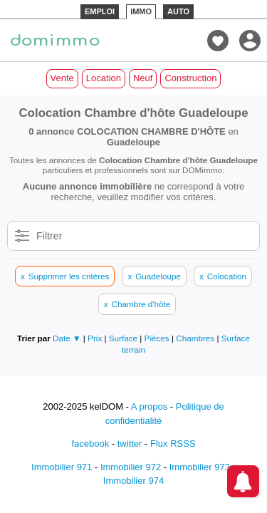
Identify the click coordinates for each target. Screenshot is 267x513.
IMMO (141, 11)
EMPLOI (100, 11)
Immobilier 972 (130, 467)
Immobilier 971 (61, 467)
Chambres (196, 338)
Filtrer (49, 236)
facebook (90, 443)
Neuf (142, 78)
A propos (149, 406)
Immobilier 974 (133, 480)
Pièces (158, 338)
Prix (96, 338)
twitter (129, 443)
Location (103, 78)
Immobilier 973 (199, 467)
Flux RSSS (173, 443)
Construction (190, 78)
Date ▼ (67, 338)
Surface (124, 338)
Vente (62, 78)
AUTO (178, 11)
